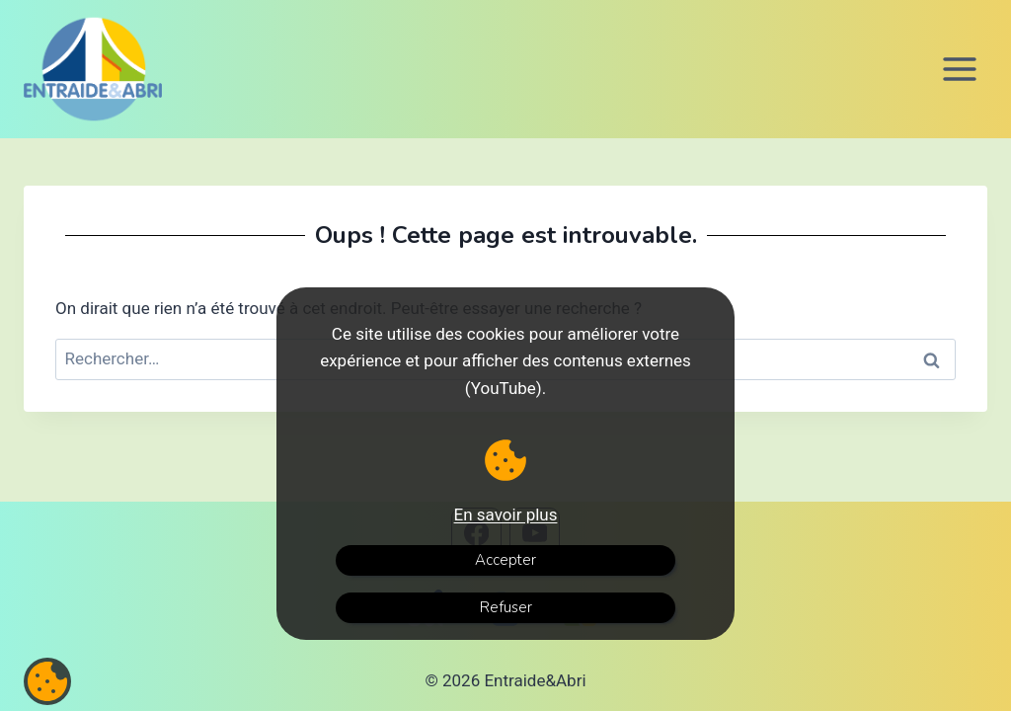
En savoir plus (506, 514)
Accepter (505, 560)
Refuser (506, 607)
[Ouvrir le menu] (959, 68)
